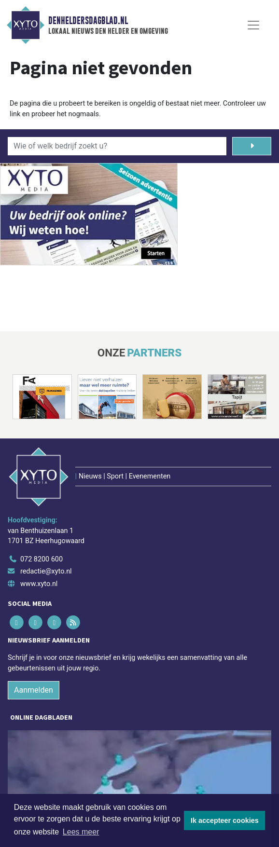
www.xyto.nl (38, 584)
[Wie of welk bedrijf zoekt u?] (117, 146)
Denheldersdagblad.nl (88, 21)
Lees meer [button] (81, 832)
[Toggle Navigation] (253, 25)
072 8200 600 (41, 559)
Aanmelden (33, 690)
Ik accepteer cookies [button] (225, 820)
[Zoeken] (251, 146)
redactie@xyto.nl (46, 571)
